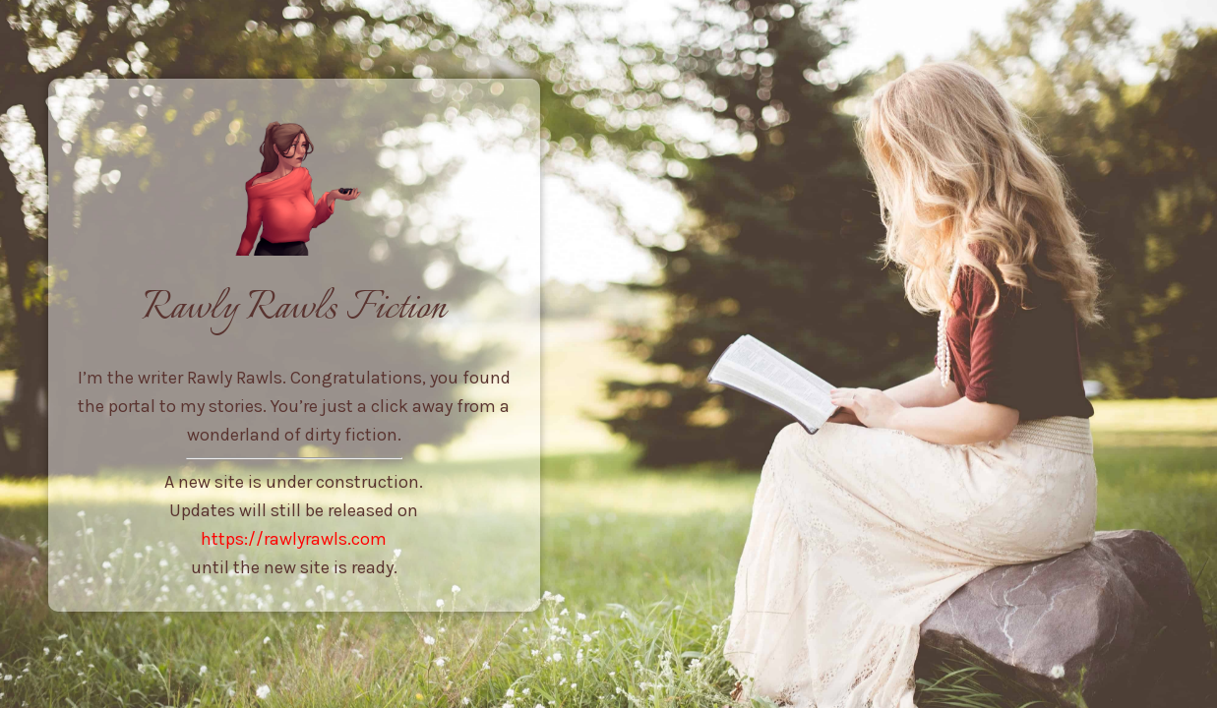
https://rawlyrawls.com (294, 539)
